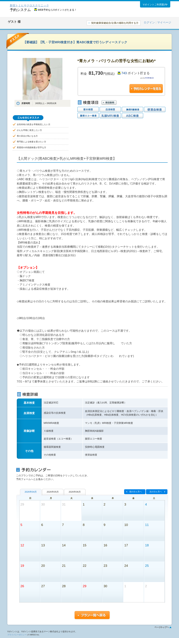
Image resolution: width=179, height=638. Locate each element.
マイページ (164, 22)
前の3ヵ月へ (135, 491)
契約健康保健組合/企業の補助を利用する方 (114, 22)
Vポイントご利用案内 (154, 5)
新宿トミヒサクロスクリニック (29, 5)
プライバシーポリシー (17, 635)
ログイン (149, 22)
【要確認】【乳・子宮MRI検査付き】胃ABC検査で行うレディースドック (75, 42)
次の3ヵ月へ (155, 491)
